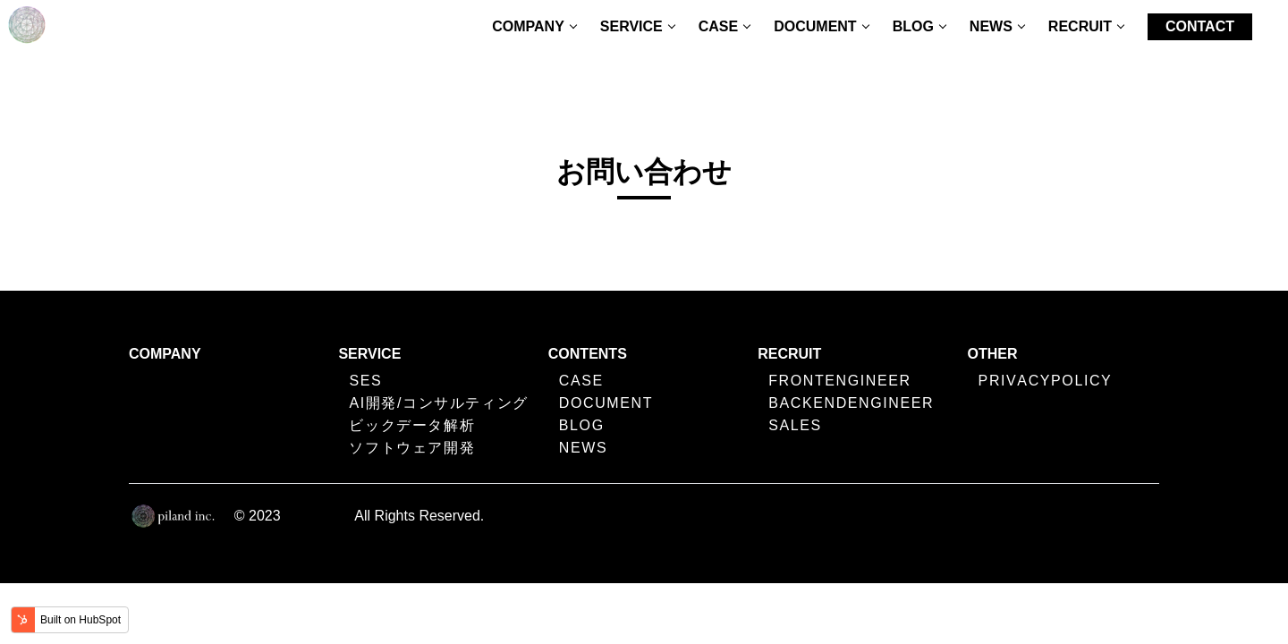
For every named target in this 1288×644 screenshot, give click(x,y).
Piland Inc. (318, 515)
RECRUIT (1080, 26)
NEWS (991, 26)
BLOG (913, 26)
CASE (718, 26)
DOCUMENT (815, 26)
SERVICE (631, 26)
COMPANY (528, 26)
